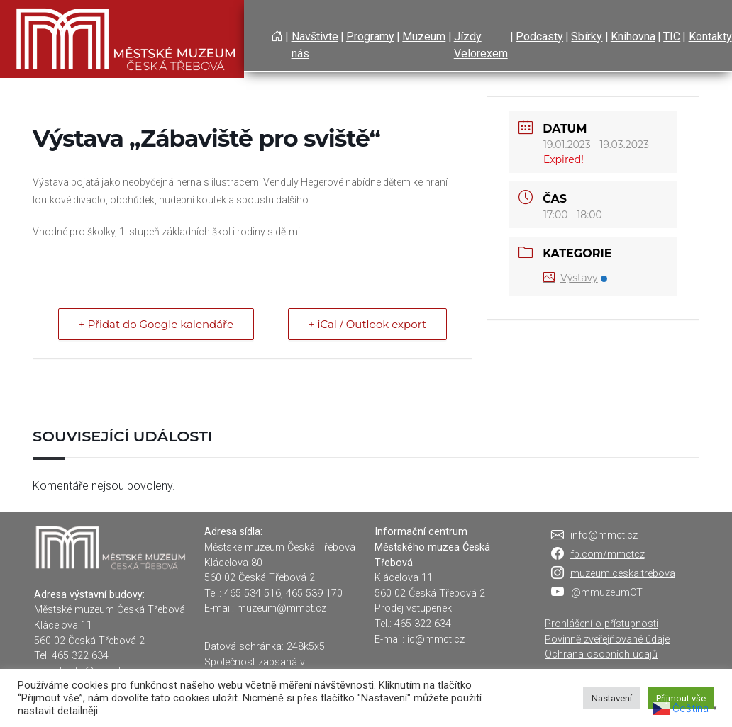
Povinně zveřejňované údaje (607, 639)
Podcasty (539, 36)
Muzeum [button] (423, 36)
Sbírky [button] (586, 36)
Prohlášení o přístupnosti (601, 624)
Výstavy (575, 277)
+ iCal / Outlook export (367, 324)
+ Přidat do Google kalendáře (156, 324)
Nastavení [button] (612, 698)
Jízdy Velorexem (481, 45)
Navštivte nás (315, 45)
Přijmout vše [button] (681, 698)
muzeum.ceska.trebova (622, 574)
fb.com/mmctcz (607, 554)
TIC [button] (671, 36)
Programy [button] (370, 36)
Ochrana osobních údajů (601, 654)
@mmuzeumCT (607, 593)
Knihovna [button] (633, 36)
